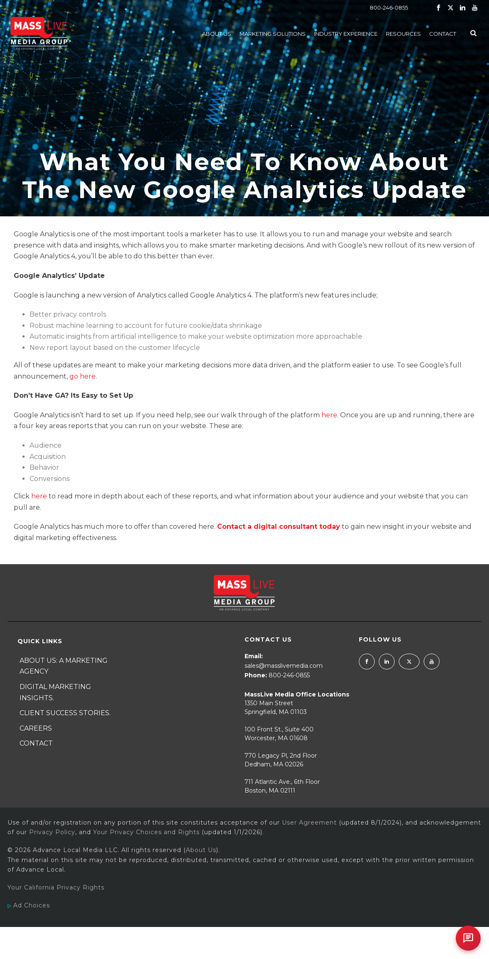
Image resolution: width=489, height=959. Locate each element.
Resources (403, 33)
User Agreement (309, 822)
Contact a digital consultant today (278, 526)
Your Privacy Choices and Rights (146, 832)
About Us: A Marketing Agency (64, 666)
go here (82, 376)
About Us (216, 33)
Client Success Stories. (65, 713)
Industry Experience (346, 33)
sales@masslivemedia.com (283, 665)
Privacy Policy (52, 832)
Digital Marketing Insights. (55, 692)
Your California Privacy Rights (55, 887)
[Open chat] (468, 938)
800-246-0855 (389, 7)
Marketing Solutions (273, 33)
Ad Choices (28, 905)
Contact (442, 33)
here (39, 496)
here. (330, 415)
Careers (36, 728)
